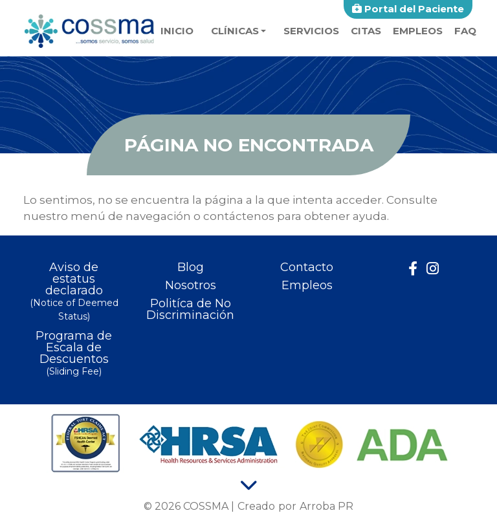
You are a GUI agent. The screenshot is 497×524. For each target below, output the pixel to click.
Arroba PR (326, 506)
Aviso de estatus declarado (74, 292)
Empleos (418, 31)
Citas (366, 31)
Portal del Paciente (408, 9)
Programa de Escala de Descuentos (74, 354)
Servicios (311, 31)
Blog (190, 267)
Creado (256, 506)
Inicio (176, 31)
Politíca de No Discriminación (190, 309)
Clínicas (235, 31)
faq (465, 31)
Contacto (306, 267)
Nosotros (190, 285)
